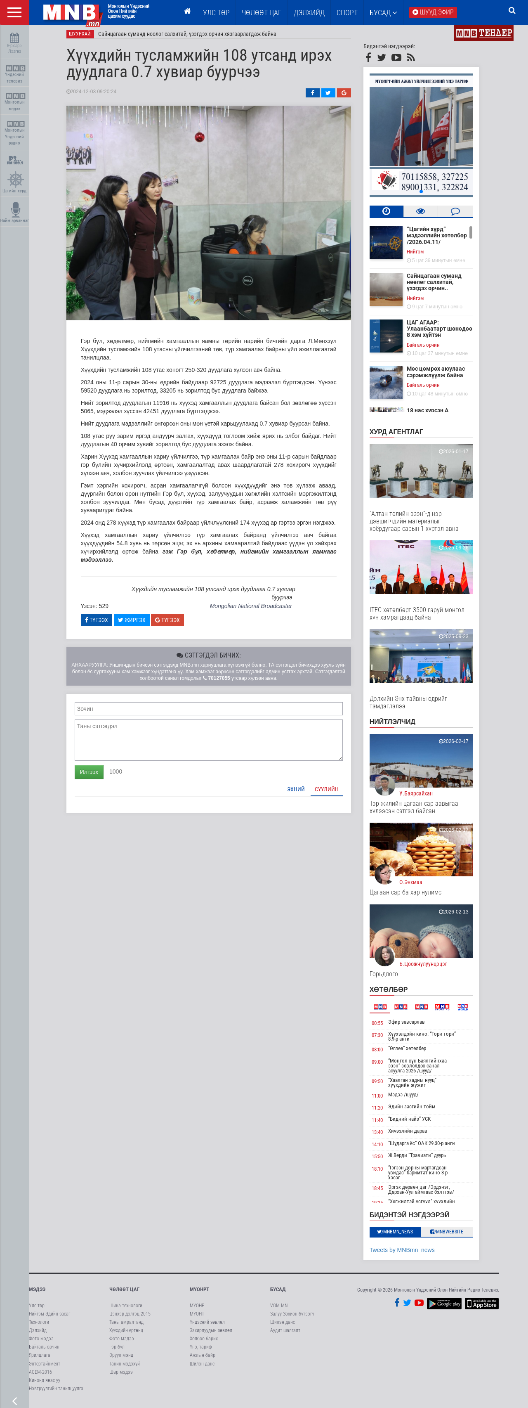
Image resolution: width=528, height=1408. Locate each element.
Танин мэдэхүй (124, 1367)
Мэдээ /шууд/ (409, 1098)
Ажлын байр (202, 1359)
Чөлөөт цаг (124, 1293)
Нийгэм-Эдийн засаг (49, 1317)
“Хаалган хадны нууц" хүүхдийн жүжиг (418, 1085)
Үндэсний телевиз (15, 74)
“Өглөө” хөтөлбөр (413, 1051)
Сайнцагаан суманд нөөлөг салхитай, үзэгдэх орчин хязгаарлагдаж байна (193, 37)
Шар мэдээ (121, 1375)
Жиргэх (137, 623)
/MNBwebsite (452, 1235)
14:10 (383, 1148)
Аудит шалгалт (285, 1334)
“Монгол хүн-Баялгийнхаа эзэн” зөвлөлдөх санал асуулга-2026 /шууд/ (423, 1069)
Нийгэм (420, 255)
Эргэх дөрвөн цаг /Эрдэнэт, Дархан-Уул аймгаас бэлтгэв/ (427, 1192)
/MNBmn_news (401, 1235)
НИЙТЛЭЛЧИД (398, 725)
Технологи (39, 1325)
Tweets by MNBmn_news (408, 1253)
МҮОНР (197, 1309)
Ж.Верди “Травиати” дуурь (423, 1159)
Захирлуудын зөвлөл (211, 1334)
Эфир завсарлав (412, 1025)
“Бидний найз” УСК (415, 1122)
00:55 (383, 1026)
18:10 (383, 1172)
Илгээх (95, 775)
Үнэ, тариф (201, 1350)
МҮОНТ (197, 1317)
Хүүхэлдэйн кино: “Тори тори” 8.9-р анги (428, 1039)
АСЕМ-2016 (40, 1375)
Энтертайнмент (44, 1367)
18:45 (383, 1191)
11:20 (383, 1111)
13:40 (383, 1136)
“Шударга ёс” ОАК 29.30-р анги (427, 1146)
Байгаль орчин (429, 348)
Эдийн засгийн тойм (417, 1110)
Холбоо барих (204, 1342)
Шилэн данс (202, 1367)
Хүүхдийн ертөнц (126, 1334)
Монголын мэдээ (15, 102)
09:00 (383, 1065)
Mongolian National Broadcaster (257, 609)
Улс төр (216, 12)
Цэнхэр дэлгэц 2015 (130, 1317)
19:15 (383, 1206)
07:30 (383, 1038)
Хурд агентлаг (402, 435)
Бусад (383, 12)
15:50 (383, 1160)
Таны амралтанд (126, 1325)
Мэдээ (37, 1293)
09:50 (383, 1084)
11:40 (383, 1123)
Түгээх (102, 623)
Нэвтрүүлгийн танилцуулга (56, 1392)
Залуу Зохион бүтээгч (292, 1317)
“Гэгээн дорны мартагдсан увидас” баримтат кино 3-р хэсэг (424, 1176)
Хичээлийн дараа (413, 1134)
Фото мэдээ (41, 1342)
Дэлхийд (309, 12)
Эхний (302, 792)
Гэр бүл (117, 1350)
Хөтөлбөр (394, 992)
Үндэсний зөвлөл (207, 1325)
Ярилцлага (39, 1359)
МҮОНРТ (199, 1293)
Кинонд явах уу (44, 1384)
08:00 (383, 1053)
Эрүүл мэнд (121, 1359)
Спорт (347, 12)
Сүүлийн (332, 792)
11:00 (383, 1099)
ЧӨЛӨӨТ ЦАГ (262, 12)
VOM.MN (279, 1309)
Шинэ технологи (125, 1309)
